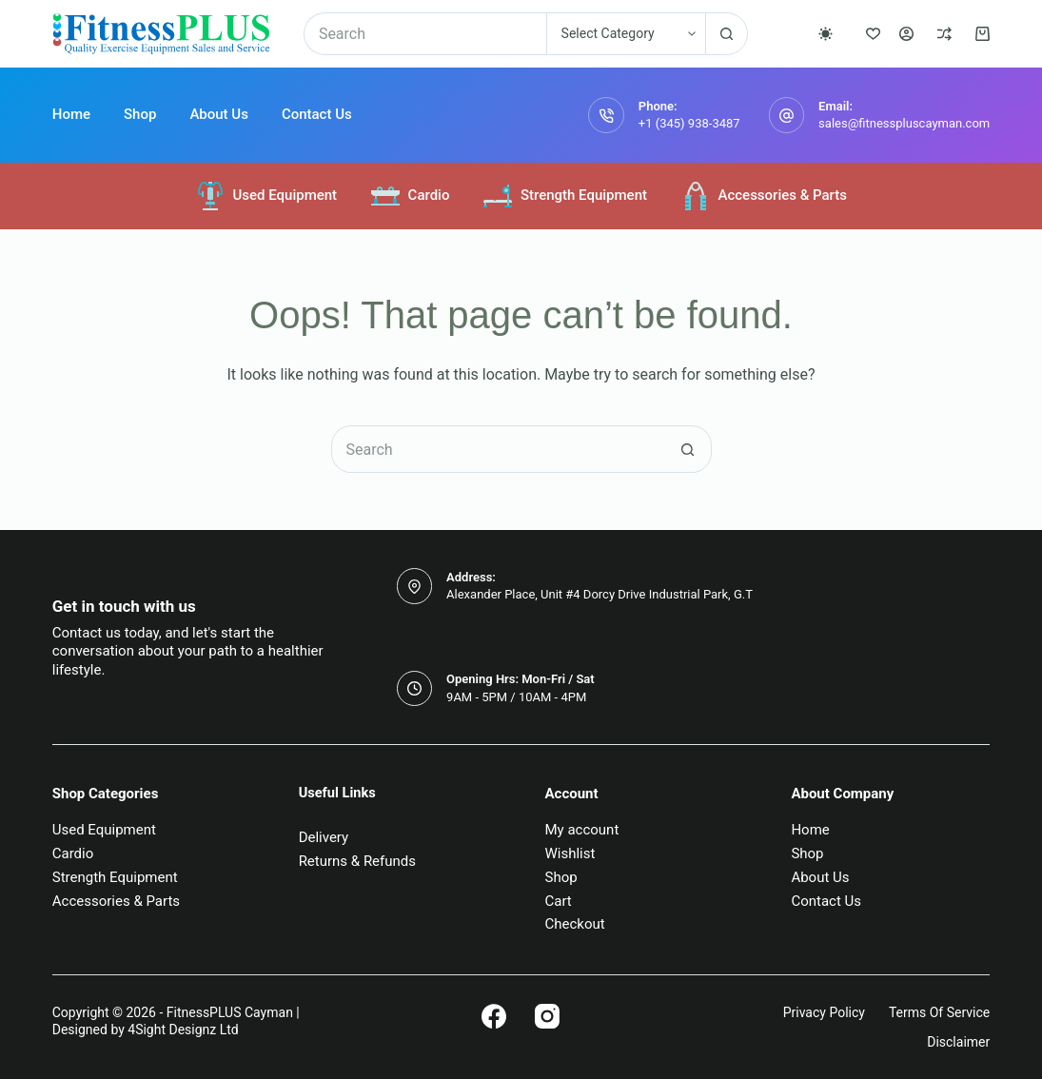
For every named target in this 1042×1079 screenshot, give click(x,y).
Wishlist (570, 853)
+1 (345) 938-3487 (689, 123)
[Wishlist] (873, 34)
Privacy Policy (824, 1012)
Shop (140, 114)
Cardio (409, 196)
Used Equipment (266, 196)
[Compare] (944, 34)
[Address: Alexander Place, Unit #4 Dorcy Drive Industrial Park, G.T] (415, 586)
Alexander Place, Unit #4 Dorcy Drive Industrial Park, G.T (599, 594)
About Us (218, 114)
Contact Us (317, 114)
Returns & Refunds (357, 861)
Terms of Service (939, 1012)
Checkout (575, 923)
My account (582, 829)
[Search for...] (425, 33)
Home (71, 114)
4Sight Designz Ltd (183, 1029)
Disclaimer (958, 1042)
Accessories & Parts (763, 196)
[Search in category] (625, 33)
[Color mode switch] (825, 34)
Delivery (324, 837)
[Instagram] (547, 1016)
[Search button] (726, 33)
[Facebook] (494, 1016)
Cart (558, 901)
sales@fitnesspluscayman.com (904, 123)
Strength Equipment (564, 196)
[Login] (906, 34)
